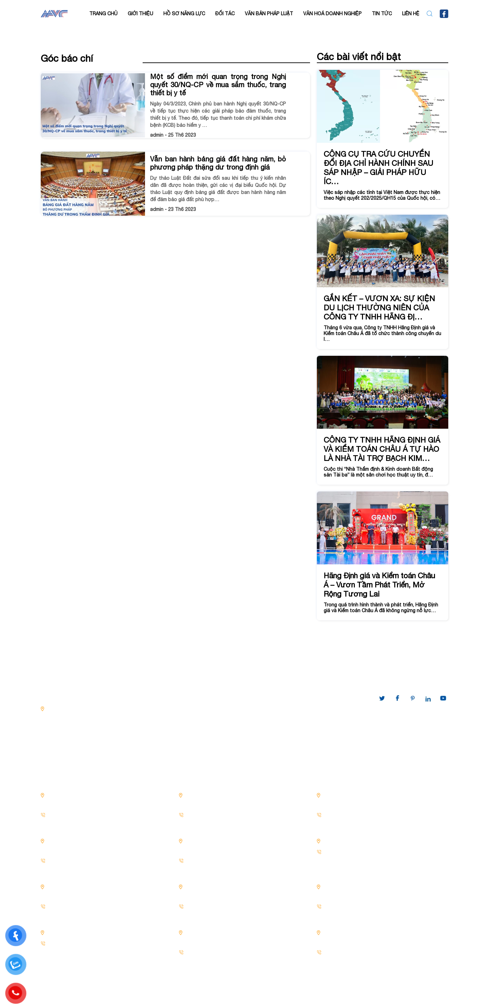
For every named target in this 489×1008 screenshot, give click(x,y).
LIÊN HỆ (410, 13)
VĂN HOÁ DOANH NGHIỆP (332, 13)
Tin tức (382, 13)
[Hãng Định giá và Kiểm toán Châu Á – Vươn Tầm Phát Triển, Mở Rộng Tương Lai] (382, 555)
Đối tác (225, 13)
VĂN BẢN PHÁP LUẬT (269, 13)
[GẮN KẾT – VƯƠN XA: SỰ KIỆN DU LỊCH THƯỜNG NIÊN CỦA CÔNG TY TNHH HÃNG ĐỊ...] (382, 282)
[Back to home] (54, 13)
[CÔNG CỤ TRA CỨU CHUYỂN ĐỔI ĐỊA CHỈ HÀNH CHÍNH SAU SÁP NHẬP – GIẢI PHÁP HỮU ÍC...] (382, 139)
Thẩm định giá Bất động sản (174, 723)
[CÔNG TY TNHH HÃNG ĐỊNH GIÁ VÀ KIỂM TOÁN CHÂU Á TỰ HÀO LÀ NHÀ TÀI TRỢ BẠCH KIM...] (382, 420)
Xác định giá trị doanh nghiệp (175, 736)
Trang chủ (103, 13)
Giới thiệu (140, 13)
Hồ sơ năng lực (184, 13)
